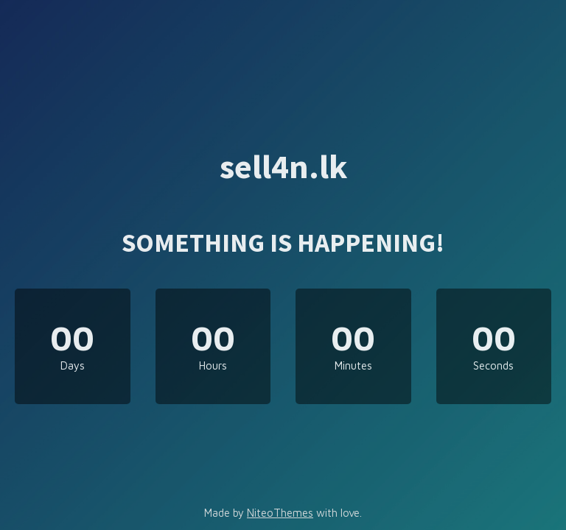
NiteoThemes (280, 512)
